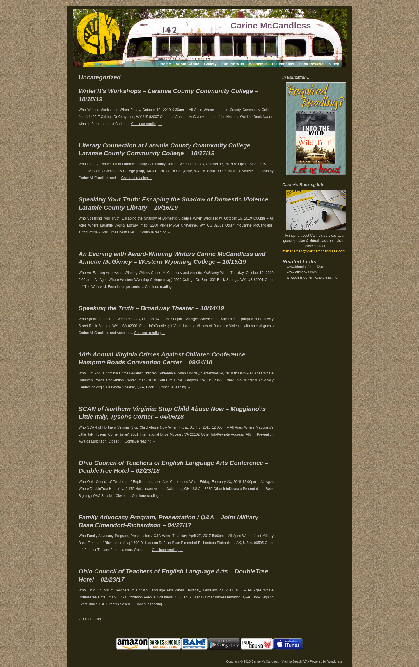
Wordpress (334, 661)
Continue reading (146, 124)
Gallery (210, 64)
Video (334, 64)
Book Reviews (311, 64)
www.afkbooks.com (302, 272)
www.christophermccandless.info (312, 277)
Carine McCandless (270, 25)
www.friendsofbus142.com (307, 267)
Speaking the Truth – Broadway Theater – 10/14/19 (151, 308)
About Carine (187, 64)
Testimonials (282, 64)
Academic (258, 64)
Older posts (90, 619)
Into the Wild (232, 64)
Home (165, 64)
